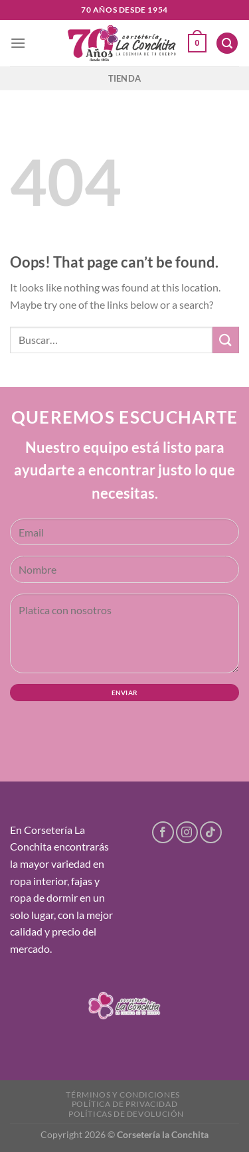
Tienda (124, 78)
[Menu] (18, 43)
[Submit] (225, 340)
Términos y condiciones (122, 1095)
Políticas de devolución (126, 1114)
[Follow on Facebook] (163, 832)
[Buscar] (227, 43)
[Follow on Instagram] (187, 832)
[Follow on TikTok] (211, 832)
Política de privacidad (124, 1104)
